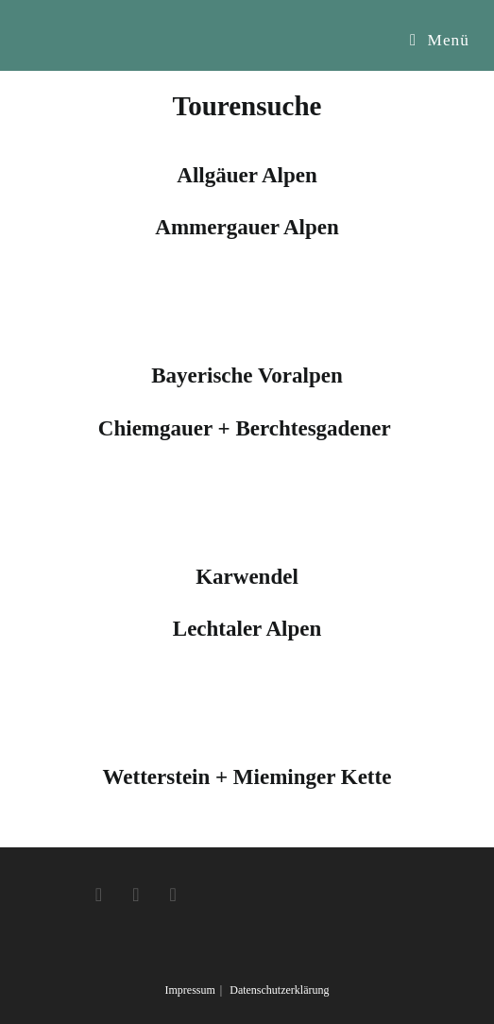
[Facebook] (98, 894)
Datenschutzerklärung (279, 990)
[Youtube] (172, 894)
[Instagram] (135, 894)
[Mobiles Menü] (439, 40)
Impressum (189, 990)
